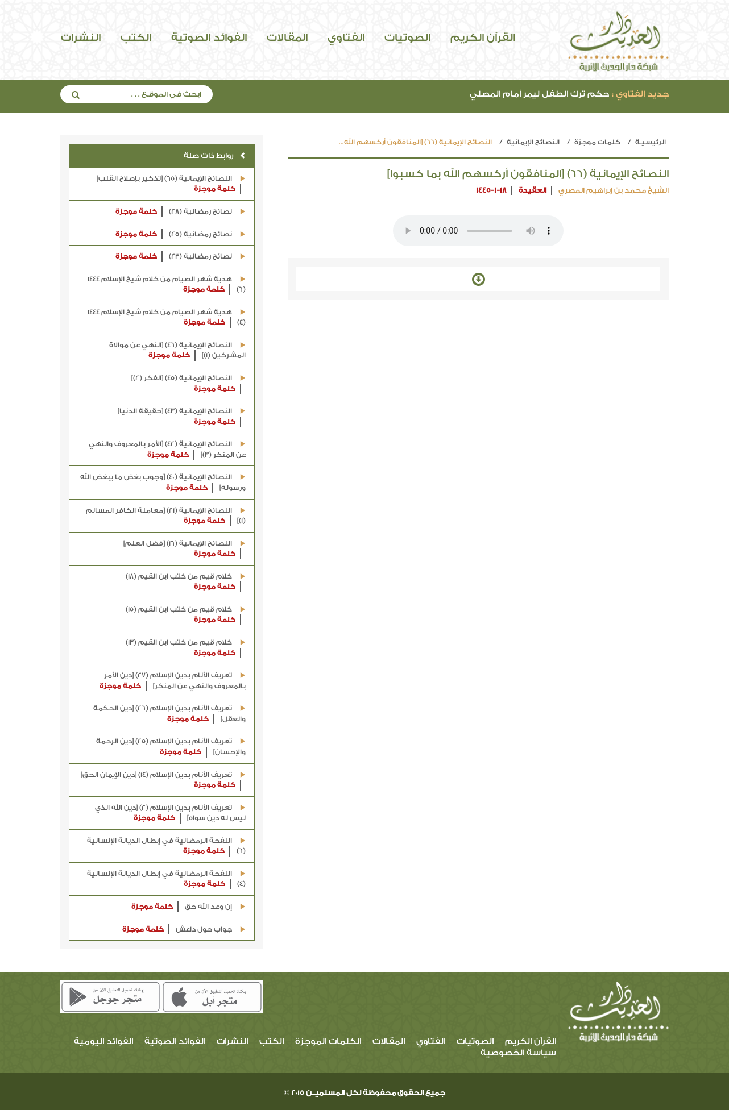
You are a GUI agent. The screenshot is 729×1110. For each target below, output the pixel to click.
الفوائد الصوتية (209, 37)
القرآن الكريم (482, 37)
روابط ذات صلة (215, 155)
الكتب (136, 37)
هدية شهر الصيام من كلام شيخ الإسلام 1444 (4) (167, 318)
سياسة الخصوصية (518, 1053)
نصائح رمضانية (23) (180, 256)
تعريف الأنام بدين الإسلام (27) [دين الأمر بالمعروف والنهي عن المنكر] (173, 681)
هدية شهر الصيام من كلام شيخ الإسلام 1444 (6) (167, 285)
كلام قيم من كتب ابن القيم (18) (186, 582)
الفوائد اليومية (103, 1041)
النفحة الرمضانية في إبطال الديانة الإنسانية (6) (166, 847)
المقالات (287, 37)
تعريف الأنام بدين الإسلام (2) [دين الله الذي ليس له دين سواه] (170, 814)
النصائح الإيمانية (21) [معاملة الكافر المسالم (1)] (166, 516)
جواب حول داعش (184, 929)
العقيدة (532, 190)
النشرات (81, 37)
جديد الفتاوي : (640, 94)
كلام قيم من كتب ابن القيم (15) (186, 615)
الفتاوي (346, 37)
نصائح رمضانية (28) (180, 211)
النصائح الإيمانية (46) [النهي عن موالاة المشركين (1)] (177, 351)
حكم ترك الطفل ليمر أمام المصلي (569, 94)
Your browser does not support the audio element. (478, 230)
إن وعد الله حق (188, 906)
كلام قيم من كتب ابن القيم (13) (186, 648)
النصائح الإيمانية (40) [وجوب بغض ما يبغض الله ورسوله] (163, 483)
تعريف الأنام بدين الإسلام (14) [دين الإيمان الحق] (163, 781)
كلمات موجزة (597, 142)
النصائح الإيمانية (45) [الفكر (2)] (188, 384)
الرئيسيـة (650, 142)
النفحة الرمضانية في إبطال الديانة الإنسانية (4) (166, 879)
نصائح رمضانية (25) (180, 234)
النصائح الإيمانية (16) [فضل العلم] (184, 549)
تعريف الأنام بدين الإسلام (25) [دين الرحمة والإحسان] (171, 747)
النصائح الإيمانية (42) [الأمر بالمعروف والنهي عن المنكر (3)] (167, 450)
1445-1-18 (491, 190)
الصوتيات (407, 37)
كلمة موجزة (214, 189)
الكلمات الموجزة (328, 1041)
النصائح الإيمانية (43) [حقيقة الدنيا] (182, 417)
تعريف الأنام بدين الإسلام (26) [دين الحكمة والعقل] (169, 714)
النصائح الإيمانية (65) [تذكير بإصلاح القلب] (171, 184)
